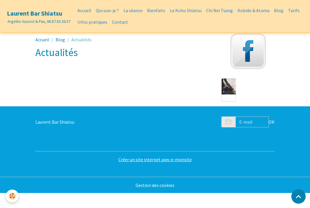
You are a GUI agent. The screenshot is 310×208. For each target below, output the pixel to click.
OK (272, 122)
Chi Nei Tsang (219, 10)
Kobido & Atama (253, 10)
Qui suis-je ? (107, 10)
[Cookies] (12, 196)
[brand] (38, 16)
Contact (120, 22)
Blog (279, 10)
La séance (132, 10)
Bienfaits (156, 10)
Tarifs (294, 10)
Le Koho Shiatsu (185, 10)
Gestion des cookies (155, 185)
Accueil (84, 10)
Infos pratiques (92, 22)
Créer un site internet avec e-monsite (155, 159)
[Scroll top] (298, 196)
